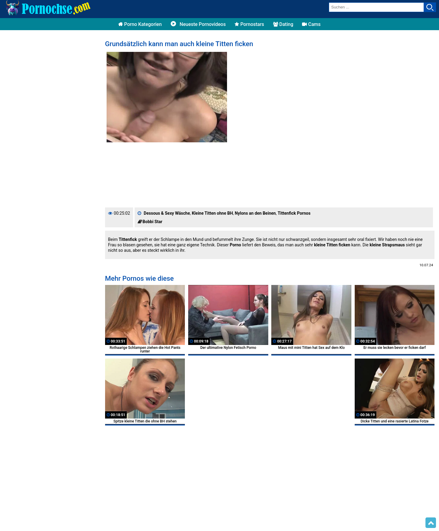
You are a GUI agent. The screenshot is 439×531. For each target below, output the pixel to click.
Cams (311, 24)
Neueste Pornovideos (198, 24)
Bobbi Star (152, 221)
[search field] (376, 7)
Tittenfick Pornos (294, 213)
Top (431, 522)
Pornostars (249, 24)
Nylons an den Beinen (255, 213)
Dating (283, 24)
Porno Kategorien (140, 24)
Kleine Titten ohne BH (212, 213)
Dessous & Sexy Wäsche (167, 213)
